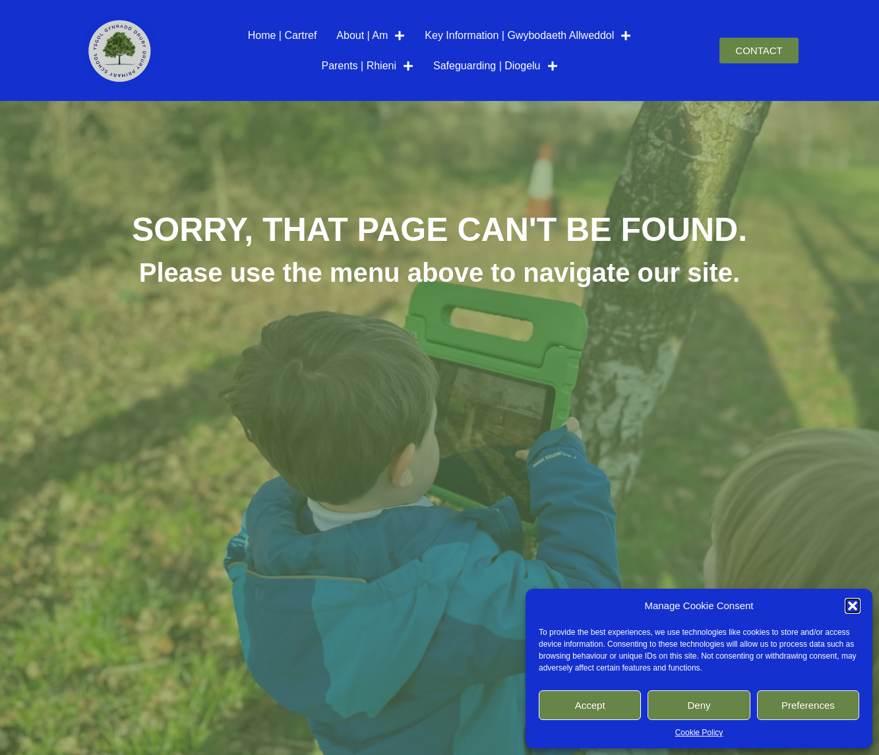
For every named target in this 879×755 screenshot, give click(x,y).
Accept (590, 705)
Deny (698, 705)
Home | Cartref (282, 35)
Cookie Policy (699, 732)
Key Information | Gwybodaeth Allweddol (528, 36)
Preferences (808, 705)
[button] (852, 605)
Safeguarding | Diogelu (495, 66)
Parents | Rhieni (367, 66)
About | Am (370, 36)
